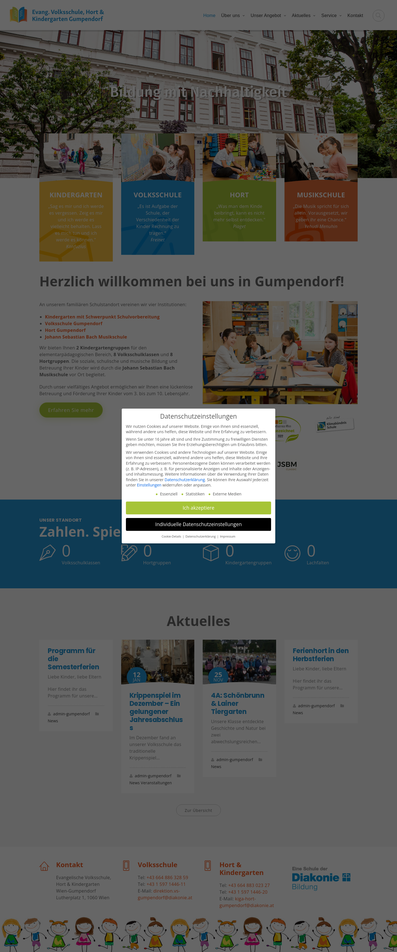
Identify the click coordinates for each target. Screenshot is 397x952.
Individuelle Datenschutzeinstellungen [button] (198, 524)
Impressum (227, 536)
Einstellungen (149, 485)
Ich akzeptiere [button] (198, 507)
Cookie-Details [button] (172, 536)
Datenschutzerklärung (185, 479)
